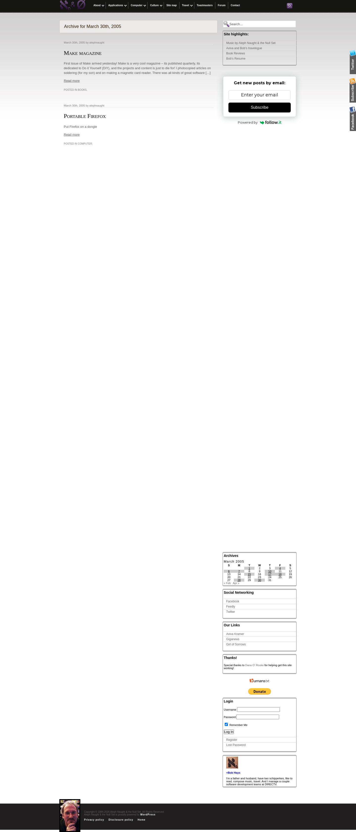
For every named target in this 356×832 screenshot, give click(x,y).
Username (230, 709)
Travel (185, 5)
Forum (221, 5)
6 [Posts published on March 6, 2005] (229, 571)
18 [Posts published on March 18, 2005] (280, 574)
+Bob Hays (233, 772)
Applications (115, 5)
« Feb (227, 583)
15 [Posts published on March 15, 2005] (249, 574)
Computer (136, 5)
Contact (235, 5)
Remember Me (236, 724)
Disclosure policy (121, 819)
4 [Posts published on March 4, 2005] (280, 568)
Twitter (230, 611)
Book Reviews (235, 53)
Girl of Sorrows (236, 644)
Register (231, 740)
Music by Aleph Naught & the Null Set (250, 43)
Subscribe (259, 107)
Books (82, 89)
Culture (154, 5)
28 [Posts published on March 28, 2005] (239, 580)
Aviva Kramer (235, 634)
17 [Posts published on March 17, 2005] (269, 574)
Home (142, 819)
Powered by (260, 122)
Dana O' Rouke (254, 665)
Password (230, 717)
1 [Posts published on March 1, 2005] (249, 568)
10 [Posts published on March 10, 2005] (269, 571)
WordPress (148, 814)
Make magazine (83, 53)
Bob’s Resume (235, 58)
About (97, 5)
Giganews (232, 639)
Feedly (230, 606)
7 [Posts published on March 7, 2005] (239, 571)
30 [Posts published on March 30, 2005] (259, 580)
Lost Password (236, 745)
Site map (171, 5)
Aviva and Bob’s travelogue (244, 48)
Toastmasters (205, 5)
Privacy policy (94, 819)
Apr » (236, 583)
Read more (72, 81)
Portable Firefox (85, 116)
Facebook (232, 601)
